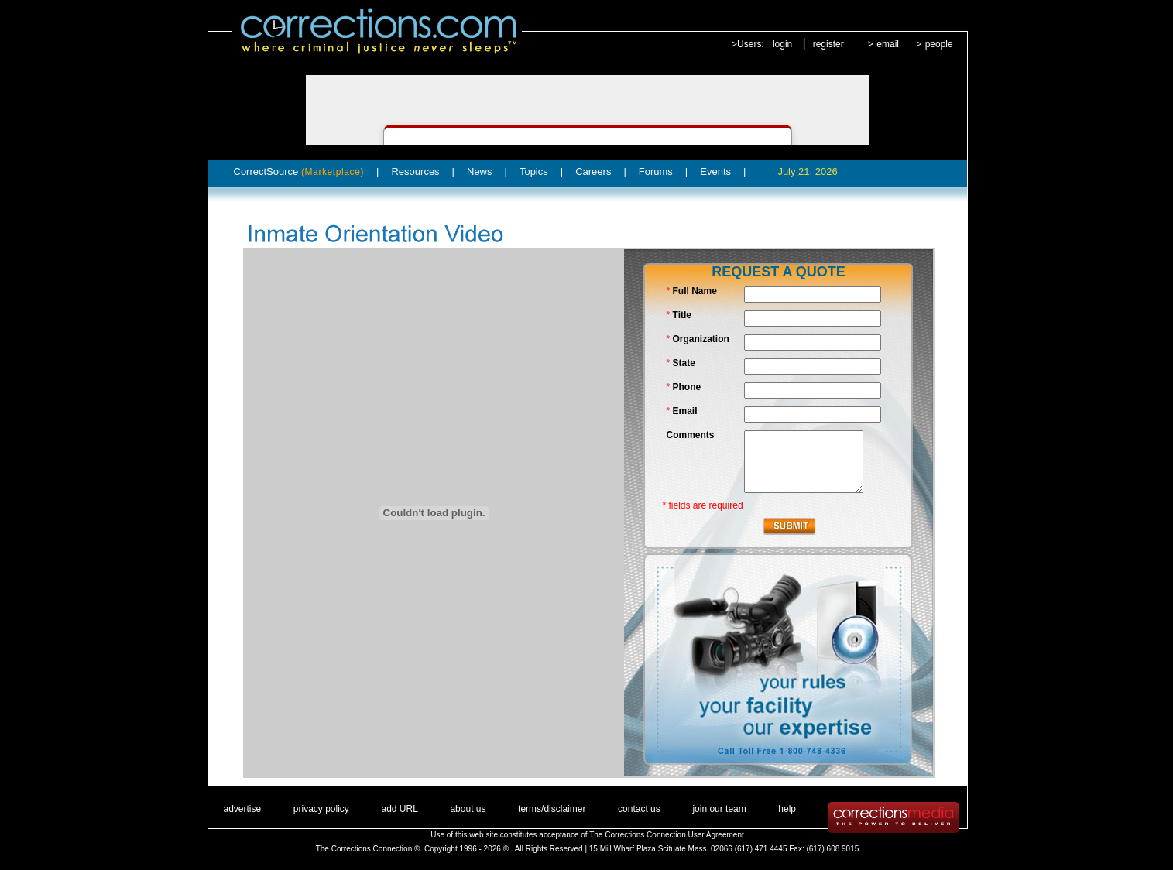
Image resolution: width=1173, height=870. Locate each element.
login (782, 44)
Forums (656, 171)
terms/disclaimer (551, 808)
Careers (593, 171)
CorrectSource (299, 171)
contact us (639, 808)
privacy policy (321, 808)
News (479, 171)
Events (715, 171)
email (887, 44)
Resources (415, 171)
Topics (534, 171)
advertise (243, 808)
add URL (399, 808)
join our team (719, 808)
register (828, 44)
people (939, 44)
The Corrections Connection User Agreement (666, 835)
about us (467, 808)
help (787, 808)
